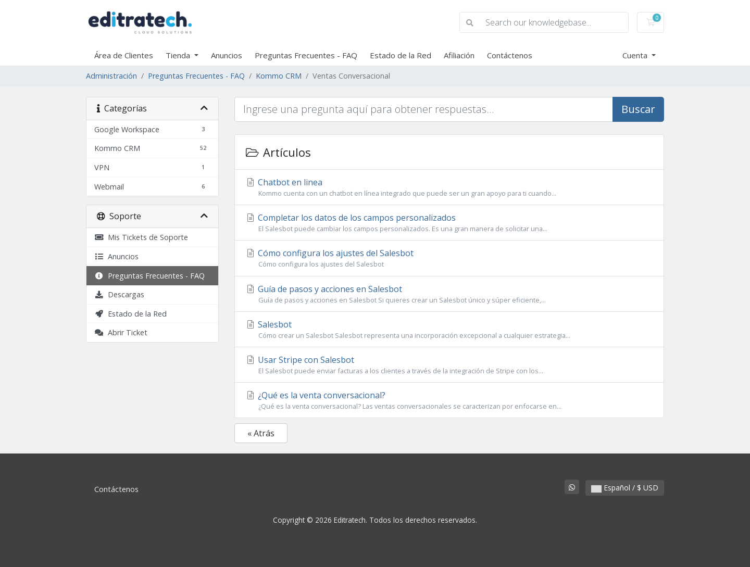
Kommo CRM (279, 76)
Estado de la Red (400, 55)
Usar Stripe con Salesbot (449, 365)
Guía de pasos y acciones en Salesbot (449, 294)
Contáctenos (509, 55)
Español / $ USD (624, 488)
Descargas (119, 294)
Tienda (179, 55)
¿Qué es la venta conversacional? (449, 400)
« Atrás (260, 433)
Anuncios (226, 55)
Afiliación (459, 55)
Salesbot (449, 330)
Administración (111, 76)
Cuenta (635, 55)
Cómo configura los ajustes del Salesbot (449, 258)
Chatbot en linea (449, 187)
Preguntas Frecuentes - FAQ (306, 55)
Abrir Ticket (120, 332)
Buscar (638, 109)
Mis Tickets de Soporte (141, 237)
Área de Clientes (123, 55)
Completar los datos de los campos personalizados (449, 223)
